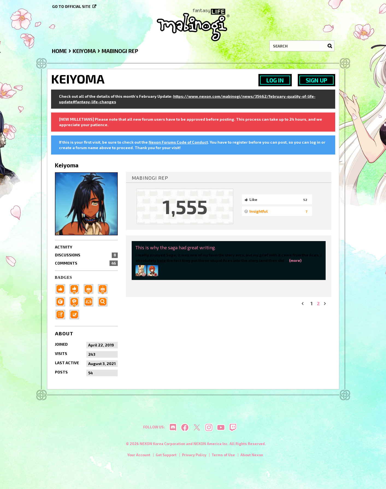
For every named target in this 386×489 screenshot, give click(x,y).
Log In (275, 80)
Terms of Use (223, 456)
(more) (295, 260)
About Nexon (251, 456)
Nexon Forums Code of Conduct (178, 142)
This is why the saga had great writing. (175, 247)
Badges (63, 277)
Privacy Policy (194, 456)
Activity (63, 247)
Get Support (166, 456)
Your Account (138, 456)
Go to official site (71, 6)
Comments (86, 263)
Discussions (86, 255)
